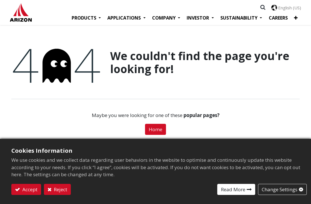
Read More (233, 189)
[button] (294, 19)
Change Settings (279, 189)
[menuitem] (277, 19)
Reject (60, 189)
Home (155, 131)
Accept (29, 189)
